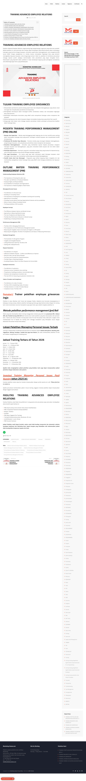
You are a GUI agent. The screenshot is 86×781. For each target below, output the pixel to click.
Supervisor (68, 640)
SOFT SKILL (68, 622)
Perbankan (68, 490)
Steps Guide (68, 634)
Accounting (68, 122)
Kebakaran (68, 337)
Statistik (67, 631)
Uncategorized (69, 696)
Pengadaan (68, 475)
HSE (66, 290)
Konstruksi (68, 376)
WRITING (68, 708)
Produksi (68, 535)
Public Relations (69, 556)
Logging (67, 403)
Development (69, 215)
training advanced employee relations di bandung (14, 450)
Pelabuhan (68, 460)
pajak (67, 451)
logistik (67, 406)
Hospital (67, 284)
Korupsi (67, 379)
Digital (67, 218)
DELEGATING (68, 206)
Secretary (68, 604)
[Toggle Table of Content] (36, 22)
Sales (67, 598)
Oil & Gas (68, 442)
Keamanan (68, 334)
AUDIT (67, 149)
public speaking (69, 559)
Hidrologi (68, 281)
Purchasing (68, 565)
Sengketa (68, 607)
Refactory (68, 580)
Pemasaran (68, 466)
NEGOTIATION (69, 439)
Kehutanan (68, 343)
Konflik (67, 370)
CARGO (67, 164)
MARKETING (68, 421)
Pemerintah (68, 469)
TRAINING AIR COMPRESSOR (72, 731)
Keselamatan (68, 355)
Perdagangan (69, 493)
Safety (67, 595)
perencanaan (68, 496)
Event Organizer (69, 251)
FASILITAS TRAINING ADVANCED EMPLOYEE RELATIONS (17, 39)
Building (67, 158)
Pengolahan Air (69, 484)
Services (67, 613)
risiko (67, 589)
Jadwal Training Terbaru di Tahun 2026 (13, 35)
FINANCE (68, 257)
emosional (68, 242)
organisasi (68, 448)
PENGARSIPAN (69, 478)
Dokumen (68, 224)
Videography (68, 699)
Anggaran (68, 131)
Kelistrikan (68, 346)
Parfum (67, 454)
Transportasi (68, 687)
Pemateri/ (8, 294)
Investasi (68, 322)
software (68, 625)
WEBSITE (68, 705)
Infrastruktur (68, 310)
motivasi (14, 441)
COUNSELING (69, 188)
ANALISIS (68, 128)
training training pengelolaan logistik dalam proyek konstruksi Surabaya (73, 674)
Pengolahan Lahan (70, 487)
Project (67, 544)
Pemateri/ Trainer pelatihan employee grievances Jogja (17, 30)
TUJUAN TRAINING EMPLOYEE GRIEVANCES (14, 25)
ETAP (67, 248)
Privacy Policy (20, 778)
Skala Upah (68, 616)
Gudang (67, 275)
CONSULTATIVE (69, 182)
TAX (66, 649)
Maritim (67, 418)
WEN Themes (31, 778)
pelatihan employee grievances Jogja (36, 445)
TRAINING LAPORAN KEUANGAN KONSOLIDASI (69, 766)
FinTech (67, 260)
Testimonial (68, 658)
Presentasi (68, 529)
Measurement (69, 424)
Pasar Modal (68, 457)
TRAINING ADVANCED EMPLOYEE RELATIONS (15, 24)
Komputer (68, 364)
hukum (67, 293)
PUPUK (67, 562)
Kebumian (68, 340)
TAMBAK (67, 646)
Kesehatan (68, 352)
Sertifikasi (68, 610)
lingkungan (68, 400)
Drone (67, 227)
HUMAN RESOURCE (15, 439)
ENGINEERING (69, 245)
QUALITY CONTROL (70, 574)
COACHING (68, 170)
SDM (67, 601)
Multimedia (68, 436)
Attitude (67, 146)
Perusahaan (68, 514)
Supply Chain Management (72, 643)
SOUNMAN (68, 628)
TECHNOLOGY (69, 655)
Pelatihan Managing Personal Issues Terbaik (13, 448)
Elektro (67, 239)
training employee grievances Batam (33, 452)
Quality (67, 571)
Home (49, 4)
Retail (67, 586)
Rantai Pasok (68, 577)
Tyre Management (70, 693)
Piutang (67, 523)
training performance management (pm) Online (13, 454)
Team (67, 652)
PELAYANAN (68, 463)
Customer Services (70, 197)
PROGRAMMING (69, 541)
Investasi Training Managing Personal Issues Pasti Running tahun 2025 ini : (21, 37)
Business (68, 161)
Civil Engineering (69, 167)
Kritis (67, 388)
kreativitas (68, 382)
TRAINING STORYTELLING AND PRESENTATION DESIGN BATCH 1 (73, 722)
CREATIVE (68, 191)
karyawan (40, 439)
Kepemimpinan (69, 349)
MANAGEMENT (7, 441)
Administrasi (68, 125)
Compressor (68, 176)
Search (66, 16)
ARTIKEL (67, 140)
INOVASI (67, 313)
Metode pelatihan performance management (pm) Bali (17, 32)
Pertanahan (68, 508)
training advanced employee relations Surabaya (14, 452)
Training (67, 661)
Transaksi (68, 684)
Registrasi (70, 4)
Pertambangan (69, 505)
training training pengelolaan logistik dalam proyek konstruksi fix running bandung (73, 667)
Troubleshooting (69, 690)
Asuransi (67, 143)
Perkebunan (68, 499)
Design (67, 212)
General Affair (69, 269)
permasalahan (69, 502)
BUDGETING (68, 155)
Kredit (67, 385)
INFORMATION (69, 307)
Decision (67, 203)
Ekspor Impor (68, 236)
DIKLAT (67, 221)
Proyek (67, 553)
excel (67, 254)
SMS (67, 619)
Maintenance (68, 409)
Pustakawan (68, 568)
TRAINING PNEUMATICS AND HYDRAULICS (68, 762)
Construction (68, 179)
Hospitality (68, 287)
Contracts (68, 185)
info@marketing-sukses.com (10, 769)
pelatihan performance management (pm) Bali (33, 448)
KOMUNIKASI (47, 439)
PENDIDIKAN (68, 472)
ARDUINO (68, 134)
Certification (77, 4)
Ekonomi (68, 233)
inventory (68, 319)
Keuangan (68, 358)
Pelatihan (59, 4)
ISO (66, 325)
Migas (67, 430)
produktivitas (68, 538)
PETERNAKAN (69, 517)
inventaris (68, 316)
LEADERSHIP (69, 394)
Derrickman (68, 209)
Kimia (67, 361)
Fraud (67, 263)
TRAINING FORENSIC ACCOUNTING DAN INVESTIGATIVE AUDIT (70, 739)
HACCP (67, 278)
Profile (54, 4)
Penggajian (68, 481)
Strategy (68, 637)
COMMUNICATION (70, 173)
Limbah (67, 397)
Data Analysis (69, 200)
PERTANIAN (68, 511)
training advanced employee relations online (36, 450)
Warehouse (68, 702)
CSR (66, 194)
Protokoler (68, 550)
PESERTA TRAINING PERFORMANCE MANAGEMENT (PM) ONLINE (19, 27)
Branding (68, 152)
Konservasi (68, 373)
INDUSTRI (68, 304)
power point (68, 526)
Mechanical (68, 427)
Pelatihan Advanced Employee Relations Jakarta (17, 445)
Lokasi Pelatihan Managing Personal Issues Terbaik (16, 34)
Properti (67, 547)
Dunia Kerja (68, 230)
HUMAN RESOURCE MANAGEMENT (28, 439)
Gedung (67, 266)
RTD (66, 592)
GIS (66, 272)
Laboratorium (69, 391)
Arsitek (67, 137)
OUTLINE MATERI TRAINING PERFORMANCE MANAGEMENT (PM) (19, 29)
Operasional (68, 445)
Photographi (68, 520)
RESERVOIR (68, 583)
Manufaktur (68, 415)
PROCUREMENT (69, 532)
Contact (64, 4)
